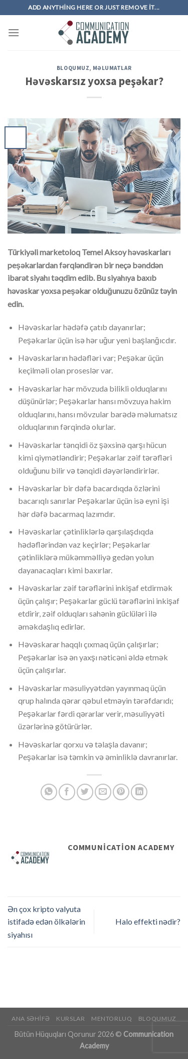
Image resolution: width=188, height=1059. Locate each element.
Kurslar (70, 1018)
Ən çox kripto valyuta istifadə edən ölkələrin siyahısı (46, 921)
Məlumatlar (112, 67)
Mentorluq (111, 1018)
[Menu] (14, 32)
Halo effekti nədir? (147, 921)
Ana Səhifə (31, 1018)
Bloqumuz (73, 67)
